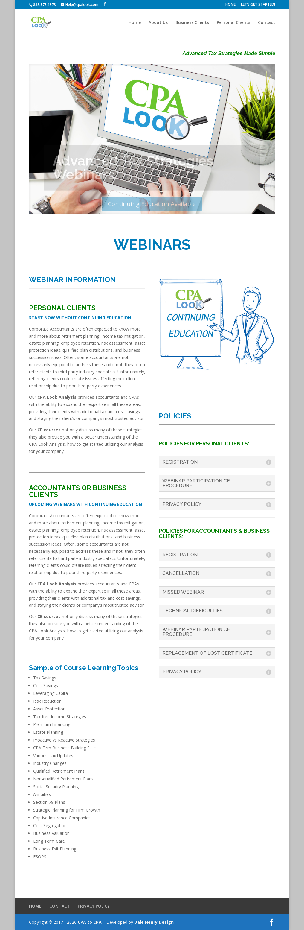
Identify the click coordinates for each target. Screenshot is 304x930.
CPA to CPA (90, 922)
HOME (230, 5)
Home (135, 22)
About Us (158, 22)
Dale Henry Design (154, 922)
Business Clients (192, 22)
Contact (266, 22)
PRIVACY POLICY (94, 906)
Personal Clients (233, 22)
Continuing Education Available (152, 207)
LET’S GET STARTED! (258, 5)
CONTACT (59, 906)
